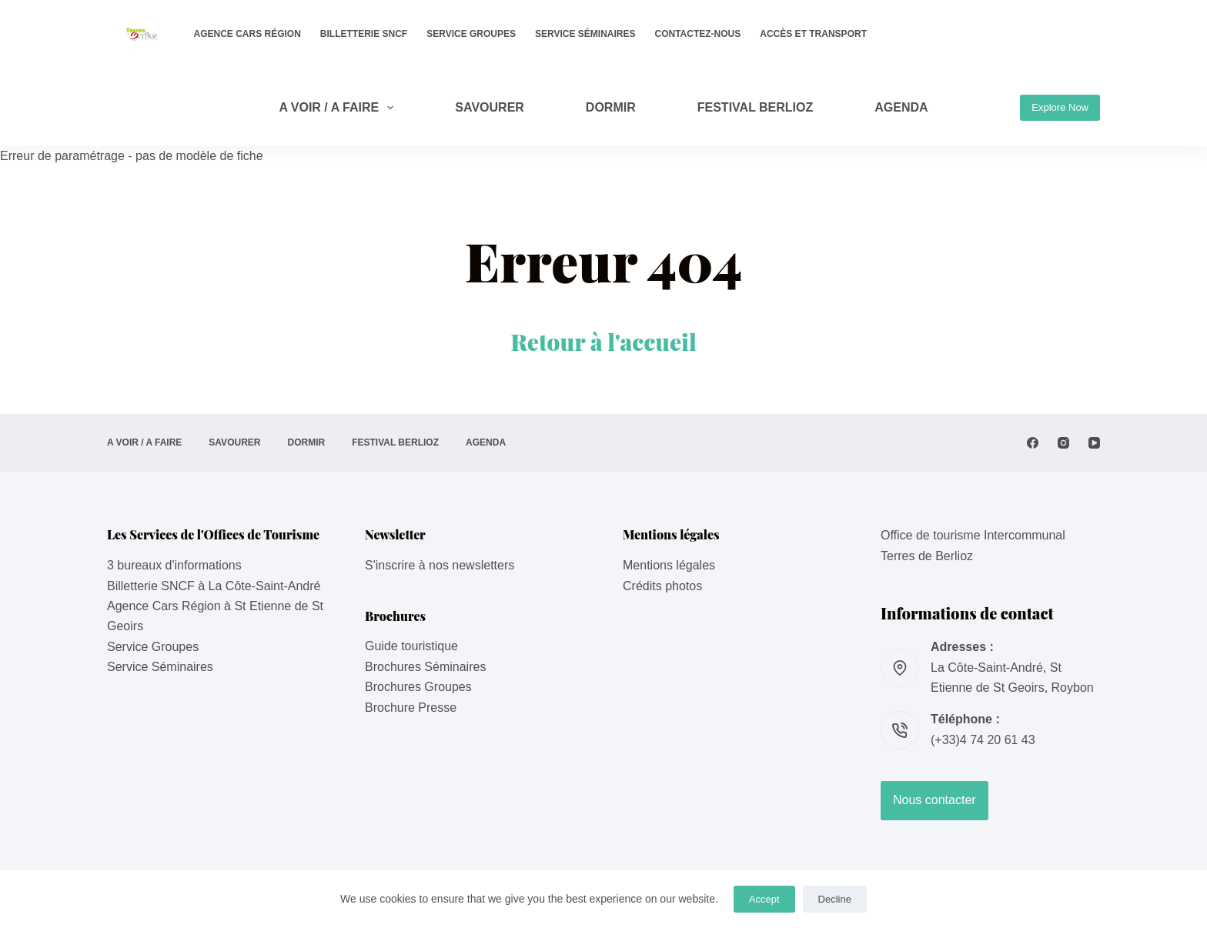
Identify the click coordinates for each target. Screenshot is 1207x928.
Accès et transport (813, 33)
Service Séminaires (585, 33)
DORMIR (611, 107)
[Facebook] (1032, 443)
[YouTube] (1094, 443)
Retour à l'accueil (603, 341)
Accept (764, 899)
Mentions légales (669, 565)
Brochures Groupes (418, 686)
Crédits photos (662, 586)
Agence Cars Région (247, 33)
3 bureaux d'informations (174, 565)
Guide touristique (411, 646)
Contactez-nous (698, 33)
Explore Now (1059, 107)
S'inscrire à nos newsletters (439, 565)
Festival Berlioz (755, 107)
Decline (834, 899)
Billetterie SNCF (363, 33)
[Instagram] (1063, 443)
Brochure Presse (410, 707)
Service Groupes (471, 33)
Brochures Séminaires (425, 666)
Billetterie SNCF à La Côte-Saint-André (213, 586)
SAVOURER (489, 107)
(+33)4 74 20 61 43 (983, 739)
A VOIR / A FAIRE (339, 107)
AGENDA (901, 107)
